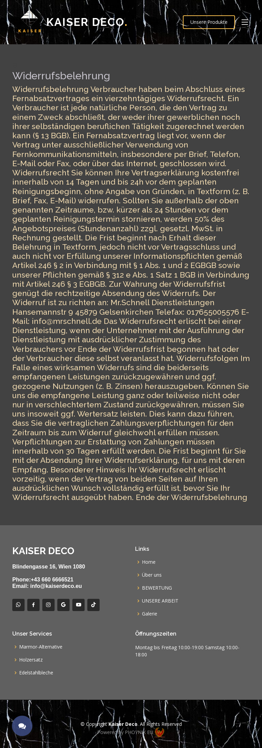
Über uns (152, 575)
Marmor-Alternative (40, 646)
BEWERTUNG (157, 588)
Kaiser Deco (87, 22)
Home (149, 562)
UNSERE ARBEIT (160, 600)
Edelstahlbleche (36, 672)
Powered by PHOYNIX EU (131, 732)
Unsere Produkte (209, 22)
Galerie (149, 613)
